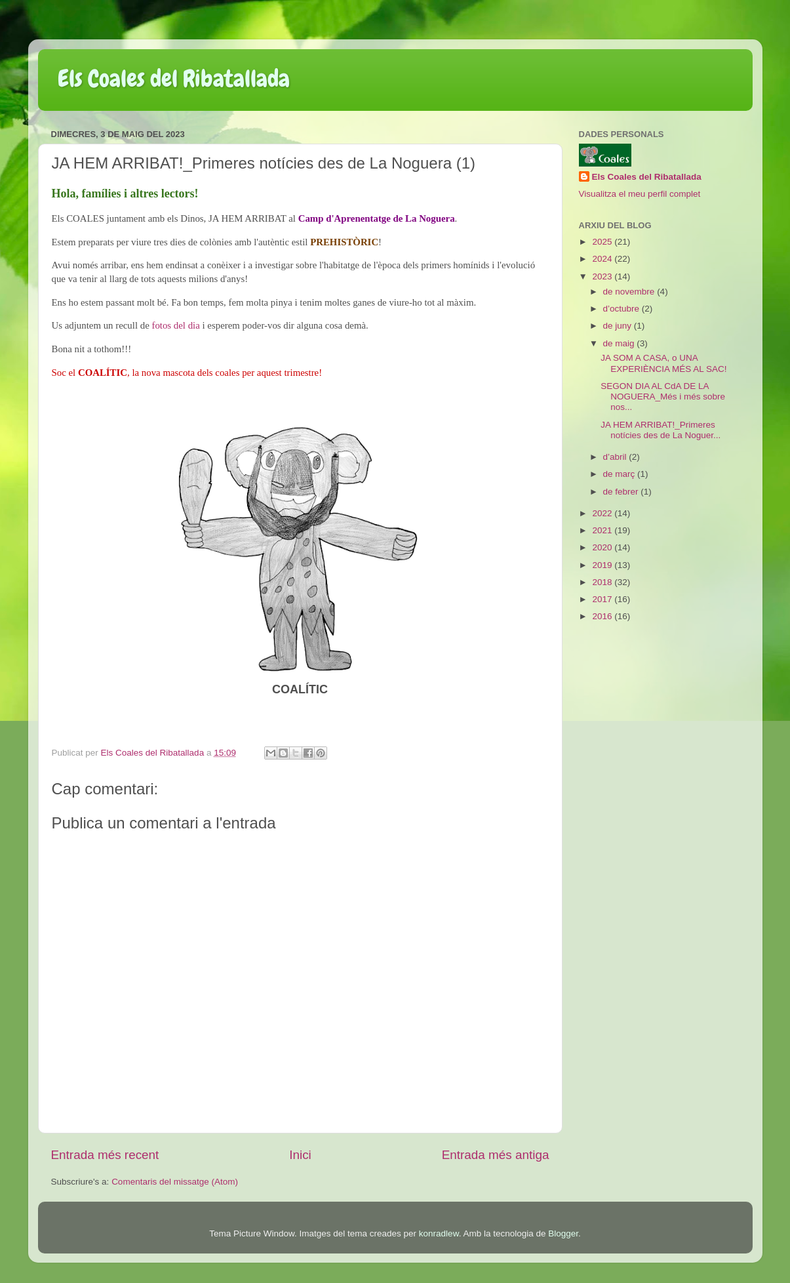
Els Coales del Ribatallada (174, 79)
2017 (603, 599)
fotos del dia (175, 325)
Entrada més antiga (495, 1155)
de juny (618, 326)
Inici (300, 1155)
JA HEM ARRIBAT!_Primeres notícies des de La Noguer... (661, 430)
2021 (603, 530)
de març (620, 474)
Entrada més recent (105, 1155)
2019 (603, 565)
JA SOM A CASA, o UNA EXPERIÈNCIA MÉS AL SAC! (663, 363)
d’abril (616, 457)
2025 (603, 242)
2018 (603, 582)
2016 (603, 616)
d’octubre (622, 309)
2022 (603, 513)
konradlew (439, 1233)
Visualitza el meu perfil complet (640, 194)
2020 (603, 547)
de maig (620, 343)
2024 (603, 259)
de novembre (630, 291)
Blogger (563, 1233)
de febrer (622, 492)
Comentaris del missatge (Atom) (174, 1182)
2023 (603, 276)
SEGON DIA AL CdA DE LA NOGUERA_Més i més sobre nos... (663, 396)
